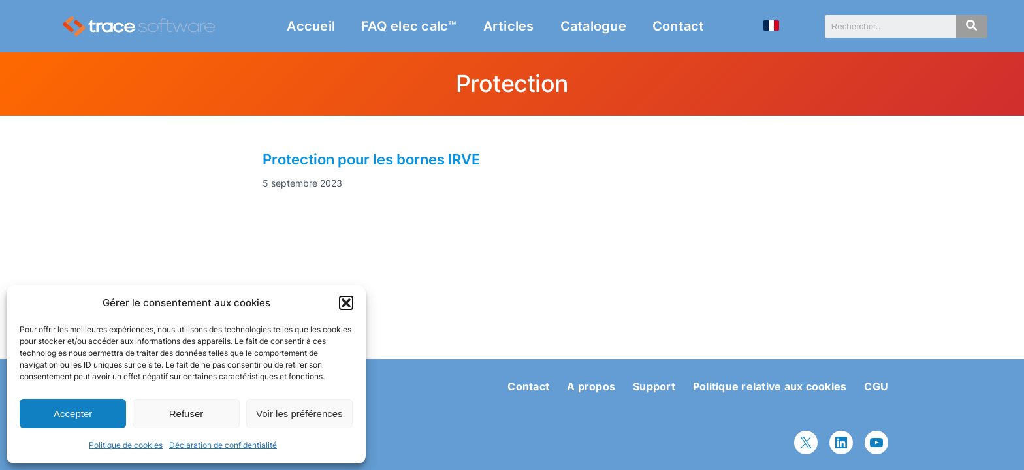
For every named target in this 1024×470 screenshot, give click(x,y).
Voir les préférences (299, 413)
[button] (346, 302)
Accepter (73, 413)
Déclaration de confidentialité (223, 445)
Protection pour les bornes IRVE (371, 159)
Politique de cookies (126, 445)
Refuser (186, 413)
